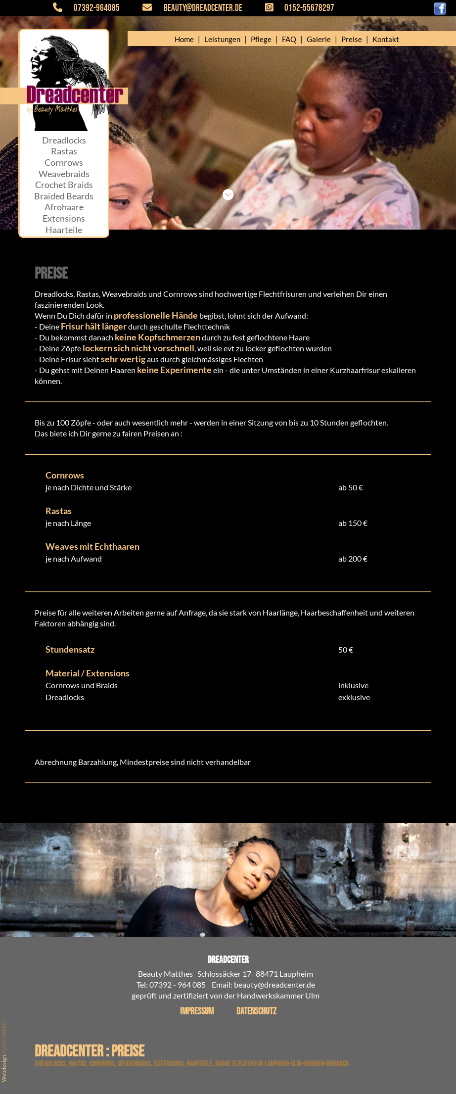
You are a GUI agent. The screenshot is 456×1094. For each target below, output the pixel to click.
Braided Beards (63, 196)
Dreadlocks (64, 140)
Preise (351, 39)
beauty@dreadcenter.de (186, 8)
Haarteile (64, 230)
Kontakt (385, 39)
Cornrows (64, 162)
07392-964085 (92, 8)
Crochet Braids (64, 185)
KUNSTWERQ (3, 1037)
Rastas (64, 151)
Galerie (319, 39)
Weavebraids (64, 174)
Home (184, 39)
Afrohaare (64, 207)
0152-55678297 (294, 8)
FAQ (289, 39)
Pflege (261, 39)
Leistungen (222, 39)
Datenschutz (256, 1011)
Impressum (197, 1011)
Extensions (64, 218)
